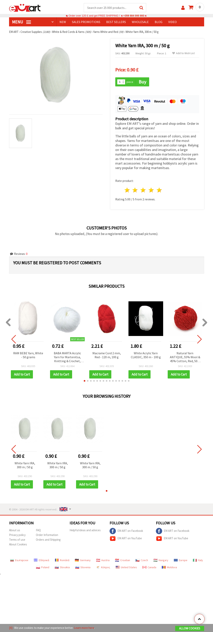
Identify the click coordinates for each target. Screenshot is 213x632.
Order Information (47, 535)
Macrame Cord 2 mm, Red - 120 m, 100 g (106, 355)
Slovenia (82, 567)
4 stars (151, 190)
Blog (158, 22)
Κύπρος (103, 567)
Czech (142, 560)
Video (172, 22)
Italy (198, 560)
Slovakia (62, 567)
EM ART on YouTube (126, 538)
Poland (42, 567)
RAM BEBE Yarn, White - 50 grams (28, 355)
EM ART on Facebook (126, 531)
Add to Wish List (183, 53)
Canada (149, 567)
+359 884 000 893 (133, 15)
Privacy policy (17, 535)
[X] (10, 628)
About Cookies (18, 544)
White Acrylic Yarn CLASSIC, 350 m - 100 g (146, 355)
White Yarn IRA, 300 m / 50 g (25, 465)
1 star (127, 190)
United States (126, 567)
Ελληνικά (41, 560)
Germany (83, 560)
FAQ (38, 530)
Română (62, 560)
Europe (180, 560)
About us (14, 530)
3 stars (143, 190)
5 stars (159, 190)
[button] (84, 381)
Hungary (160, 560)
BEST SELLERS (116, 22)
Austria (103, 560)
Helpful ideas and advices (85, 530)
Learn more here (84, 628)
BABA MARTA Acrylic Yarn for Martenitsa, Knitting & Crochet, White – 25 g (67, 357)
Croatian (122, 560)
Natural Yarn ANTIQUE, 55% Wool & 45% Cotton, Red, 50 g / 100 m (185, 357)
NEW (63, 22)
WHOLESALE (140, 22)
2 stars (135, 190)
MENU (21, 22)
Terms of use (17, 539)
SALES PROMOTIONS (86, 22)
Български (19, 560)
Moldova (169, 567)
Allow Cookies (189, 628)
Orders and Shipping (48, 539)
